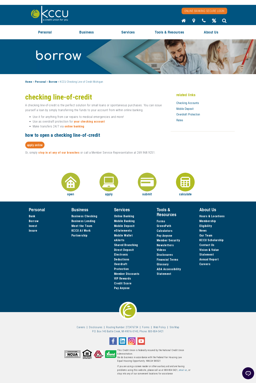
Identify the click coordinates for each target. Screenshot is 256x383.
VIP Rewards (122, 278)
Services (128, 32)
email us (183, 370)
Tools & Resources (169, 32)
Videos (161, 250)
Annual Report (209, 259)
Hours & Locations (212, 216)
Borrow (53, 81)
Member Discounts (127, 274)
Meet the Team (81, 226)
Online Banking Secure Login (204, 11)
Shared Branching (126, 245)
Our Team (205, 235)
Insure (33, 230)
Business (86, 32)
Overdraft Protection (188, 114)
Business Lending (83, 221)
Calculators (165, 231)
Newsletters (165, 245)
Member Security (168, 240)
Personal (45, 32)
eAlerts (119, 240)
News (203, 230)
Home (28, 81)
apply (108, 184)
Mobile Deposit (185, 109)
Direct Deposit (124, 250)
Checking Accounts (187, 103)
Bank (32, 216)
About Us (211, 32)
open (70, 184)
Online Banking (124, 216)
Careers (205, 264)
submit (147, 184)
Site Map (174, 327)
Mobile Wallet (123, 235)
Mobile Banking (124, 221)
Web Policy (159, 327)
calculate (185, 184)
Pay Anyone (122, 288)
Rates (179, 120)
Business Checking (84, 216)
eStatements (123, 230)
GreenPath (164, 226)
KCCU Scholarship (211, 240)
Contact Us (206, 245)
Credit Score (123, 283)
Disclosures (165, 255)
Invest (33, 226)
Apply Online (35, 145)
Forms (161, 221)
